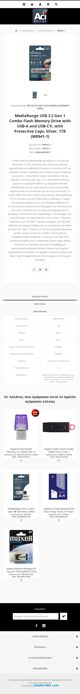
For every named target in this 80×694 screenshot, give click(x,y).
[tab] (40, 296)
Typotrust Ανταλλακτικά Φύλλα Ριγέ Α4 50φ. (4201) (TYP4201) (58, 510)
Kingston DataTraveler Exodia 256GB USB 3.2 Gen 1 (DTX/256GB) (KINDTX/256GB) (59, 451)
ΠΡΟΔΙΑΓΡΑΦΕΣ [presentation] (40, 296)
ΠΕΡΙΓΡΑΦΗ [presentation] (40, 304)
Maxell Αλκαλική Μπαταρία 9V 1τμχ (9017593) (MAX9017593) (21, 570)
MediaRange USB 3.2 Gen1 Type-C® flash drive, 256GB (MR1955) (21, 511)
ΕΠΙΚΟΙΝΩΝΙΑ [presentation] (40, 311)
